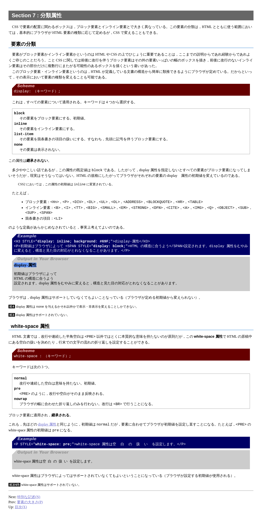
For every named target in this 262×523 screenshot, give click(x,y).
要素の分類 (23, 44)
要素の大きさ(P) (30, 503)
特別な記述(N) (28, 498)
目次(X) (21, 508)
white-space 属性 (30, 327)
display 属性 (47, 426)
